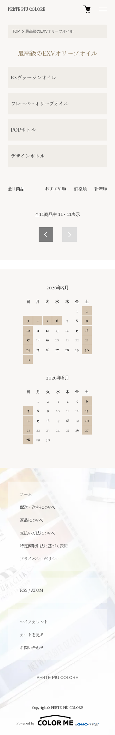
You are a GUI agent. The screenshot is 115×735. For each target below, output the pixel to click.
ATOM (37, 590)
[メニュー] (103, 9)
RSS (24, 590)
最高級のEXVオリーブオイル (49, 31)
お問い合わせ (32, 647)
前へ (46, 234)
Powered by (57, 720)
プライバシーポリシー (40, 559)
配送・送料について (38, 507)
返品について (32, 520)
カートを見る (32, 635)
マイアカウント (34, 622)
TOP (16, 31)
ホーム (26, 494)
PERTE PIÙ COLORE (26, 9)
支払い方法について (38, 533)
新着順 (100, 188)
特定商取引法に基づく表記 (44, 546)
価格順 (80, 188)
